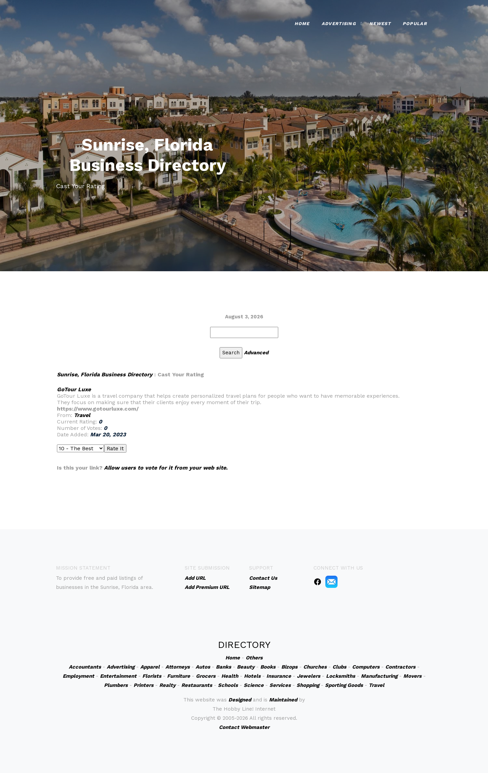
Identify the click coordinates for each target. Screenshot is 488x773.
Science (254, 685)
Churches (315, 667)
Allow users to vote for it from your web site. (166, 467)
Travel (82, 415)
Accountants (85, 667)
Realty (167, 685)
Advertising (339, 22)
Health (229, 676)
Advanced (256, 353)
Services (280, 685)
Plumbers (116, 685)
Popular (415, 22)
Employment (78, 676)
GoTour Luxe (74, 389)
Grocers (206, 676)
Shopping (308, 685)
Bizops (289, 667)
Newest (380, 22)
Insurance (278, 676)
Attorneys (177, 667)
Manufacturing (379, 676)
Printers (144, 685)
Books (268, 667)
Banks (223, 667)
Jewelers (308, 676)
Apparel (150, 667)
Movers (412, 676)
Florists (151, 676)
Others (254, 658)
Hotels (252, 676)
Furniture (178, 676)
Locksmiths (340, 676)
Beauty (246, 667)
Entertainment (118, 676)
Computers (366, 667)
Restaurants (196, 685)
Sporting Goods (344, 685)
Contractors (400, 667)
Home (302, 22)
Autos (203, 667)
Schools (228, 685)
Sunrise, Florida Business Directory (104, 374)
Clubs (339, 667)
